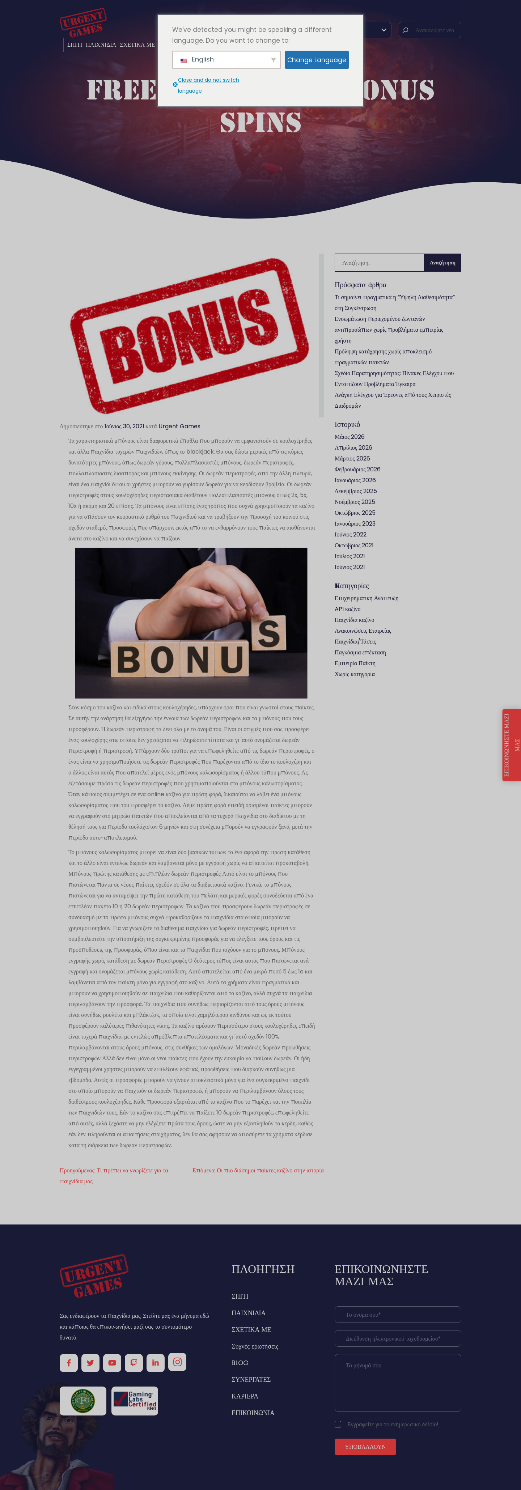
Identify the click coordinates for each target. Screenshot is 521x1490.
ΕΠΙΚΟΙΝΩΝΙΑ (253, 1412)
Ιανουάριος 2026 (355, 480)
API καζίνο (347, 609)
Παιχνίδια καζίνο (354, 620)
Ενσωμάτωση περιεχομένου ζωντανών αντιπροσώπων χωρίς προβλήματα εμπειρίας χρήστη (389, 330)
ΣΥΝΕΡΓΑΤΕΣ (251, 1379)
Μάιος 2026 (350, 437)
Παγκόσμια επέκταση (360, 652)
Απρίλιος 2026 (353, 447)
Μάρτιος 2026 (352, 458)
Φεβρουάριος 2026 (358, 469)
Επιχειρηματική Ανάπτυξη (367, 598)
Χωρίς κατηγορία (355, 674)
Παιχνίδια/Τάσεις (355, 641)
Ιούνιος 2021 (350, 567)
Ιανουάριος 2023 (355, 523)
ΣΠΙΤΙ (74, 45)
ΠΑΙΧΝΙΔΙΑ (101, 45)
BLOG (240, 1362)
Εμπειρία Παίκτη (355, 663)
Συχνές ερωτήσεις (255, 1346)
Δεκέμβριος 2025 (356, 491)
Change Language (316, 59)
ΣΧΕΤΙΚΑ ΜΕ (137, 45)
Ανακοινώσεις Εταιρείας (363, 631)
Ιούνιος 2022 (351, 534)
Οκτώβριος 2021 (354, 545)
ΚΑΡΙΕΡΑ (245, 1396)
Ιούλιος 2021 (350, 556)
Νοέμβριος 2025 (355, 502)
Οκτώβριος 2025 (355, 513)
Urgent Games (179, 426)
